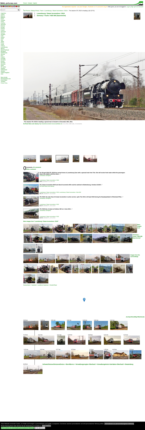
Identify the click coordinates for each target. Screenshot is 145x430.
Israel (2, 38)
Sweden (3, 68)
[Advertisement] (75, 34)
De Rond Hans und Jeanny (31, 124)
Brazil (2, 19)
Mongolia (3, 51)
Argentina (3, 13)
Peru (2, 55)
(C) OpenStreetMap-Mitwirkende (135, 317)
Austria (2, 14)
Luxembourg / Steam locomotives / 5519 (51, 13)
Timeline (3, 81)
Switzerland (4, 69)
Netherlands (4, 53)
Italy (2, 40)
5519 (65, 10)
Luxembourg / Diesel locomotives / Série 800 (70, 192)
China (2, 21)
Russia (2, 61)
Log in (128, 6)
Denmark (3, 24)
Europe (3, 27)
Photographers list (6, 78)
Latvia (2, 44)
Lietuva (3, 45)
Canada (3, 20)
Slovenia (3, 64)
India (2, 36)
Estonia (3, 26)
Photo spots (4, 80)
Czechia (3, 23)
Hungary (3, 34)
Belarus (3, 16)
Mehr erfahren (46, 426)
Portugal (3, 58)
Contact (30, 3)
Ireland (2, 37)
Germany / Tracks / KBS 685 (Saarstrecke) (51, 15)
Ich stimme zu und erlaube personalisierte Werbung (17, 428)
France (2, 30)
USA (2, 74)
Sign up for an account (137, 6)
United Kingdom (5, 72)
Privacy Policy (4, 83)
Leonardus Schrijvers (45, 175)
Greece (3, 33)
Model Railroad (5, 50)
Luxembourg (48, 10)
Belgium (3, 17)
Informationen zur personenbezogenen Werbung (119, 423)
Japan (2, 41)
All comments (37, 167)
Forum (25, 3)
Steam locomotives (58, 10)
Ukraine (3, 71)
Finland (3, 28)
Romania (3, 60)
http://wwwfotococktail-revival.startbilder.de (50, 124)
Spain (2, 65)
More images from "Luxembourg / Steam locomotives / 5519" (41, 221)
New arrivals (4, 77)
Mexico (3, 48)
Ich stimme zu (40, 428)
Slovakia (3, 62)
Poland (2, 57)
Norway (3, 54)
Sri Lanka (3, 67)
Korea (2, 43)
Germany (3, 31)
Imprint (35, 3)
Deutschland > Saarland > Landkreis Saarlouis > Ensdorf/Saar (40, 285)
